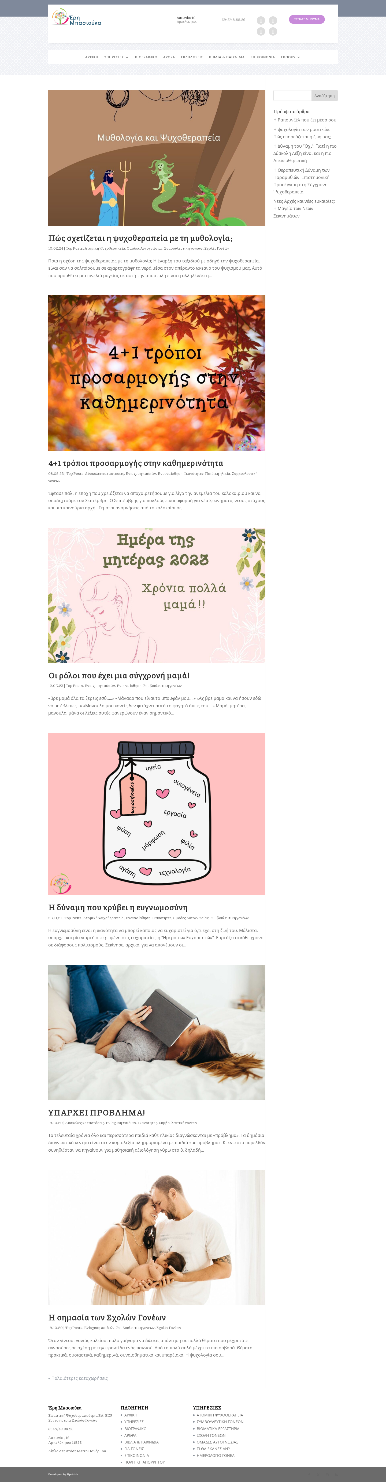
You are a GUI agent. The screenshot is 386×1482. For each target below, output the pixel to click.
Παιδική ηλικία (217, 473)
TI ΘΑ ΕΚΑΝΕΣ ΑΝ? (213, 1448)
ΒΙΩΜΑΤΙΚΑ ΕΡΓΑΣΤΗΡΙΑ (218, 1428)
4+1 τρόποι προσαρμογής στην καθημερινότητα (135, 462)
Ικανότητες (193, 473)
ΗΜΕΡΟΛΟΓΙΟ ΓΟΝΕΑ (216, 1455)
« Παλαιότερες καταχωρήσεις (78, 1378)
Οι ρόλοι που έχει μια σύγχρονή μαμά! (119, 675)
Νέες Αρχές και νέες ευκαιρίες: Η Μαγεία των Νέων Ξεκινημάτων (304, 208)
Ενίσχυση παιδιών (140, 473)
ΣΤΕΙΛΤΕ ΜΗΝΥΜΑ (307, 19)
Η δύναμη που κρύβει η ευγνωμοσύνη (118, 907)
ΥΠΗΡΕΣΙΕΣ (114, 57)
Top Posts (74, 248)
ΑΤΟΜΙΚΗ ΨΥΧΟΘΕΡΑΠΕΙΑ (220, 1415)
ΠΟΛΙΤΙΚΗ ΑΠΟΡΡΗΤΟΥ (144, 1462)
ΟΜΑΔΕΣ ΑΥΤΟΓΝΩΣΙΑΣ (217, 1442)
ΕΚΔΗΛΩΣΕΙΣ (192, 57)
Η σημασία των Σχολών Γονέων (107, 1317)
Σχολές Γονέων (216, 248)
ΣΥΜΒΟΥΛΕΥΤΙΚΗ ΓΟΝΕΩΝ (220, 1421)
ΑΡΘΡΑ (169, 57)
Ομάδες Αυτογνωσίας (144, 248)
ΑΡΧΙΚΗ (91, 57)
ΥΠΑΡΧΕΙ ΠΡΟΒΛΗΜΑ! (96, 1112)
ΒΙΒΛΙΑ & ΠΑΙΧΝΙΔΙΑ (227, 57)
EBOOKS (288, 57)
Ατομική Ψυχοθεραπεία (104, 248)
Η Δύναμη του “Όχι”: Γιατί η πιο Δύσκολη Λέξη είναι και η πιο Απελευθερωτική (305, 153)
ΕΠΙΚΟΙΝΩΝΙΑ (263, 57)
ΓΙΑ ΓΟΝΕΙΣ (134, 1448)
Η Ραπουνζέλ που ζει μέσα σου (304, 120)
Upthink (72, 1474)
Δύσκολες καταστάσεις (104, 473)
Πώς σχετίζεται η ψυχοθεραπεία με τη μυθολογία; (140, 237)
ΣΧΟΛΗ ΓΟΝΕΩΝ (211, 1435)
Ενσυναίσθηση (170, 473)
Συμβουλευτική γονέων (183, 248)
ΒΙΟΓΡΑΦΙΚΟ (146, 57)
